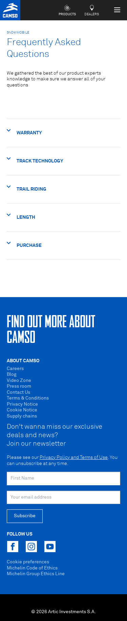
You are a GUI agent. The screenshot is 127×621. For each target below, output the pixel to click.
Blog (12, 374)
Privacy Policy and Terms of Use (74, 457)
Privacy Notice (22, 404)
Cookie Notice (22, 410)
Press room (19, 386)
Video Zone (19, 380)
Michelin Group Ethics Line (36, 573)
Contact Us (18, 392)
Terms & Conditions (28, 398)
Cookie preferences (28, 562)
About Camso (23, 360)
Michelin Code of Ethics (32, 568)
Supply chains (22, 416)
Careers (15, 368)
